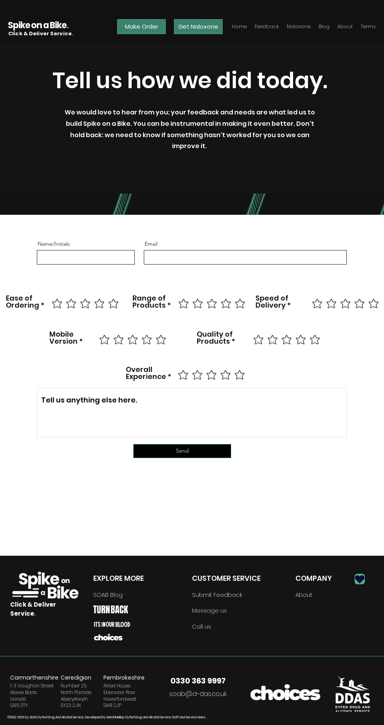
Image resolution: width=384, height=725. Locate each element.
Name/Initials (54, 243)
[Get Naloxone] (198, 26)
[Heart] (360, 579)
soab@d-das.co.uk (198, 693)
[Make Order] (141, 26)
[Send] (182, 451)
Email (151, 243)
